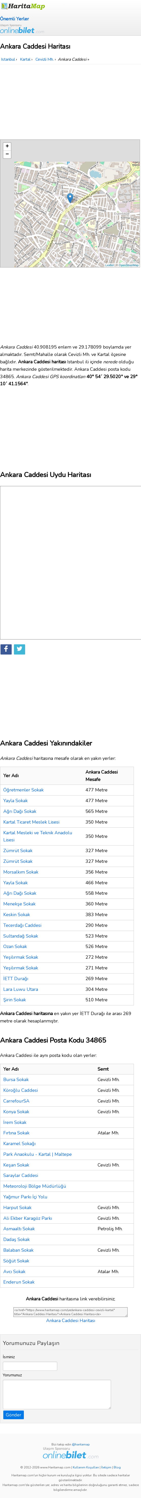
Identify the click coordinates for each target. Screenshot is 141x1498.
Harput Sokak (17, 1208)
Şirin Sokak (14, 1000)
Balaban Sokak (18, 1250)
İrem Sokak (14, 1122)
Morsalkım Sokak (20, 872)
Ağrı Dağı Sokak (19, 811)
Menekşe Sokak (19, 904)
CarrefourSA (16, 1101)
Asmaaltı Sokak (19, 1229)
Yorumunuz (12, 1375)
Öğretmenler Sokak (23, 790)
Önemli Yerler (14, 19)
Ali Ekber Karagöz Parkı (27, 1218)
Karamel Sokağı (19, 1144)
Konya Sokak (16, 1112)
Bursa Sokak (16, 1080)
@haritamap (81, 1444)
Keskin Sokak (16, 915)
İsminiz (9, 1357)
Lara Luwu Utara (20, 989)
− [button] (7, 154)
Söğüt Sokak (16, 1261)
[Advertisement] (70, 102)
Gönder (13, 1415)
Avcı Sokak (14, 1272)
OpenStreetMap (129, 265)
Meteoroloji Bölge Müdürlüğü (34, 1186)
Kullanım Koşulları (86, 1467)
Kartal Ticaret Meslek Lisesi (31, 822)
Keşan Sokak (16, 1165)
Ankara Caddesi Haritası (70, 1320)
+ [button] (7, 146)
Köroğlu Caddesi (20, 1090)
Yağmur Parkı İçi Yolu (25, 1197)
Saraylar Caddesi (20, 1175)
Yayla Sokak (15, 801)
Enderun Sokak (18, 1282)
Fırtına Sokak (16, 1133)
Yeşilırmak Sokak (20, 957)
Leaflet (109, 265)
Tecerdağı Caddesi (22, 925)
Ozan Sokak (15, 946)
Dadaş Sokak (16, 1239)
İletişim (106, 1467)
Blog (117, 1467)
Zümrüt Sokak (17, 851)
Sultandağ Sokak (20, 936)
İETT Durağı (15, 979)
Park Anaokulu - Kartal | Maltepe (37, 1154)
